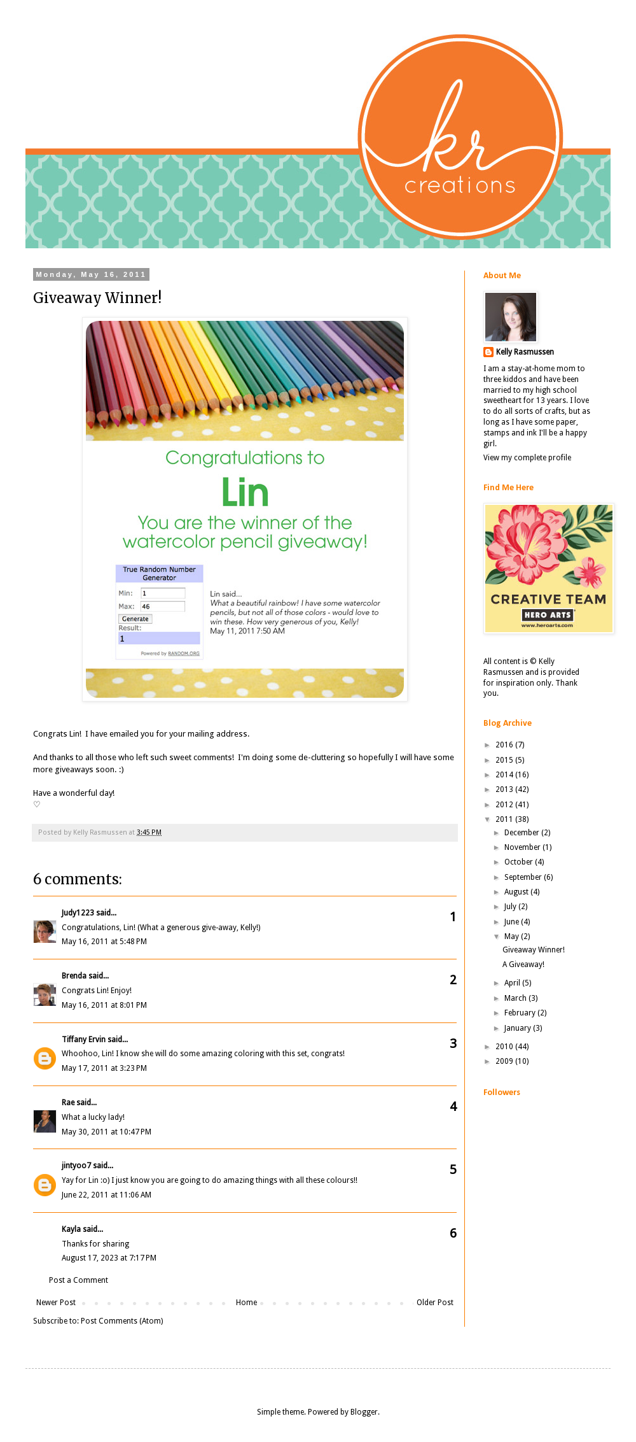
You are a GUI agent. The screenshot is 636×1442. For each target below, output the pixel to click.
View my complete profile (527, 457)
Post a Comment (78, 1280)
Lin (74, 734)
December (522, 832)
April (513, 983)
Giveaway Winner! (533, 949)
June (512, 921)
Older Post (435, 1302)
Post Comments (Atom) (122, 1321)
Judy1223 (78, 912)
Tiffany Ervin (84, 1039)
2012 (505, 804)
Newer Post (56, 1302)
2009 (505, 1061)
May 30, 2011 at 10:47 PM (106, 1131)
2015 (505, 760)
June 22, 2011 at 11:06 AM (106, 1195)
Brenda (74, 976)
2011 (505, 819)
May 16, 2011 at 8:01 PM (104, 1005)
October (519, 862)
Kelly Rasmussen (525, 352)
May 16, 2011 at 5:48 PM (104, 941)
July (511, 906)
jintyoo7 (76, 1165)
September (524, 877)
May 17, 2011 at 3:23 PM (104, 1068)
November (523, 847)
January (518, 1028)
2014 (505, 774)
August (517, 891)
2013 (505, 789)
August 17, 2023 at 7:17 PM (109, 1258)
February (520, 1012)
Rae (68, 1102)
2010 (505, 1046)
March (516, 998)
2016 (505, 744)
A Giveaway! (523, 964)
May (512, 936)
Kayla (71, 1229)
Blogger (364, 1412)
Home (246, 1302)
